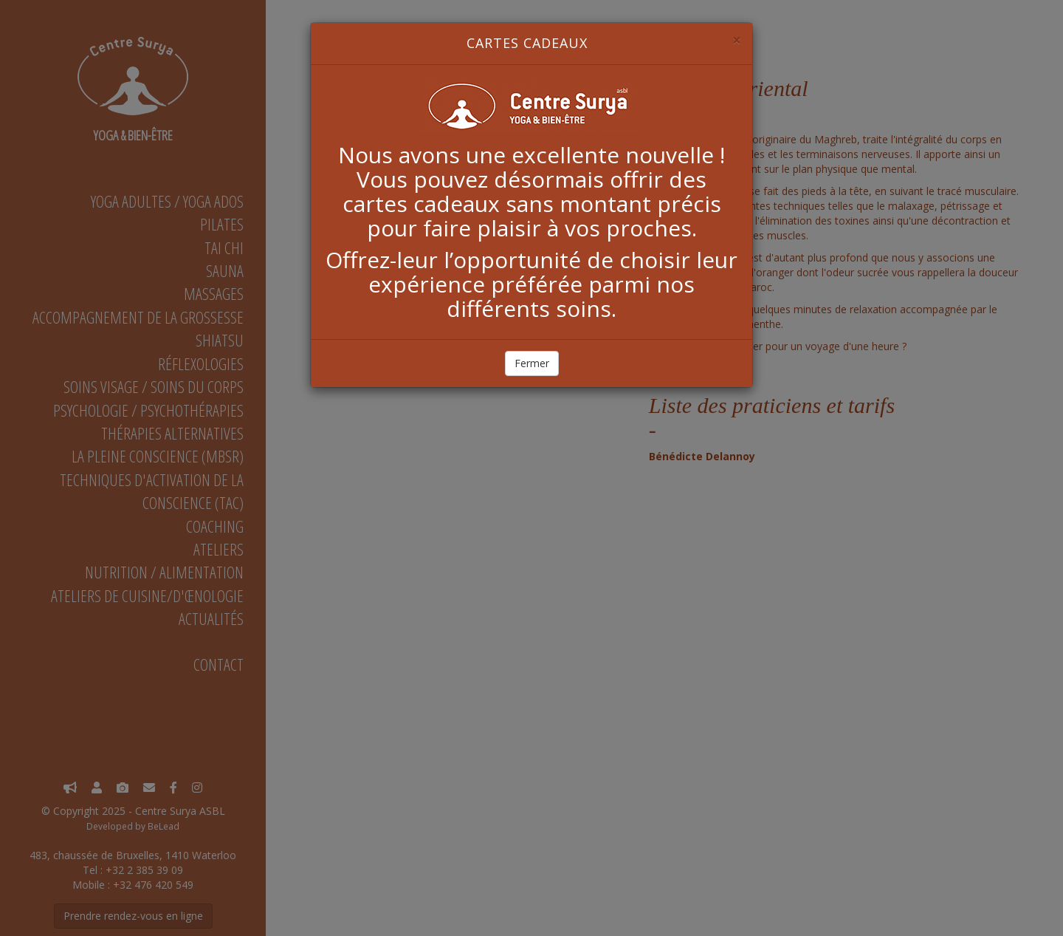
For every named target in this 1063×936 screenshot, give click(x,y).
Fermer (532, 363)
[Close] (736, 40)
